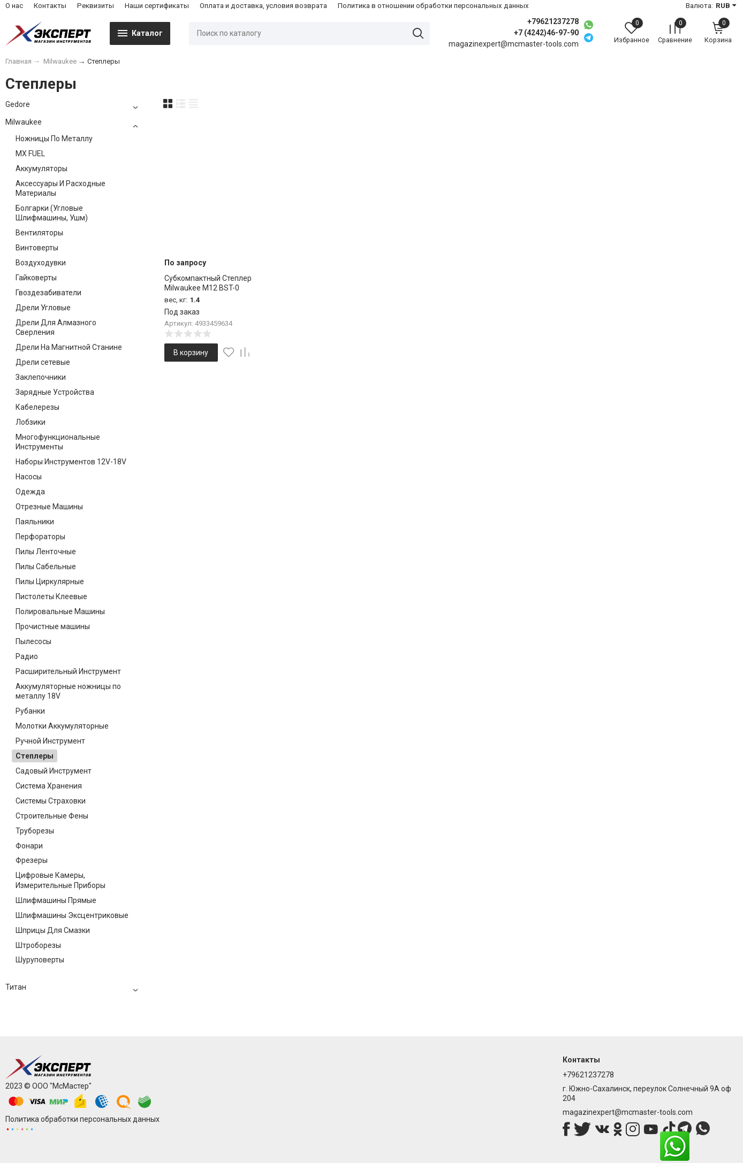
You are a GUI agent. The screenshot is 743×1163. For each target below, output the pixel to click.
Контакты (50, 6)
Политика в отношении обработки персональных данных (433, 6)
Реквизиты (95, 6)
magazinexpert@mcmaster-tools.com (628, 1112)
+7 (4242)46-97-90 (546, 32)
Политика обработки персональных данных (82, 1119)
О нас (14, 6)
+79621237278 (553, 21)
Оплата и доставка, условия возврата (263, 6)
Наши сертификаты (157, 6)
